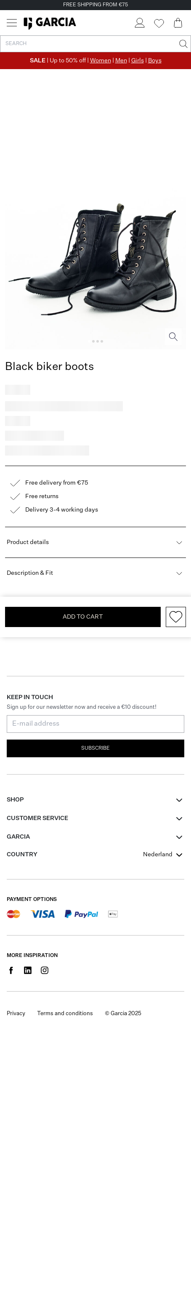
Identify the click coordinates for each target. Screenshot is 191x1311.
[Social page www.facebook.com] (11, 970)
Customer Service (37, 818)
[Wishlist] (158, 23)
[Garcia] (50, 22)
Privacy (16, 1013)
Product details (95, 542)
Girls (137, 61)
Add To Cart (83, 617)
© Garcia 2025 (123, 1013)
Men (121, 61)
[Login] (139, 22)
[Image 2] (93, 341)
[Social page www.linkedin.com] (28, 970)
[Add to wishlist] (176, 617)
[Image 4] (102, 341)
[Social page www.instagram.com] (44, 970)
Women (100, 61)
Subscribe (95, 748)
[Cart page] (178, 22)
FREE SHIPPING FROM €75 (95, 5)
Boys (155, 61)
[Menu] (12, 23)
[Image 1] (89, 341)
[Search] (183, 44)
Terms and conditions (65, 1013)
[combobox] (163, 854)
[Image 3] (97, 341)
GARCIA (18, 837)
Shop (15, 800)
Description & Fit (95, 573)
